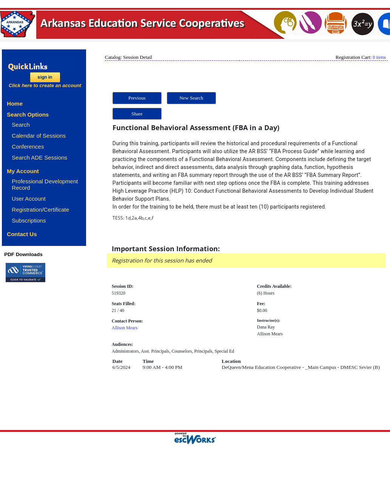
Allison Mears (124, 327)
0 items (379, 57)
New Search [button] (191, 98)
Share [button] (137, 114)
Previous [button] (137, 98)
